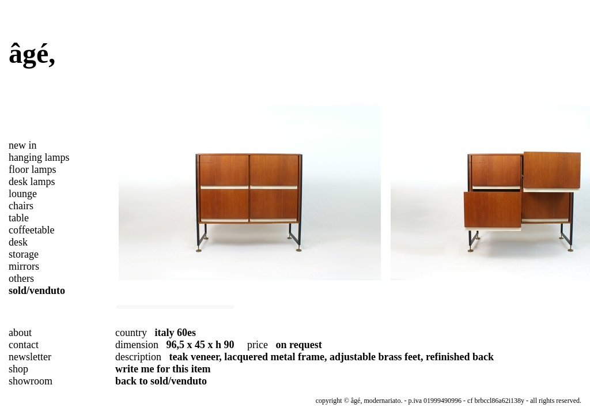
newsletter (30, 357)
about (20, 332)
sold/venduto (37, 290)
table (19, 218)
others (21, 278)
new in (23, 145)
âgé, (32, 53)
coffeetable (32, 230)
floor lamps (32, 169)
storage (24, 254)
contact (24, 344)
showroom (30, 381)
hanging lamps (39, 157)
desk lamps (32, 181)
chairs (21, 206)
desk (18, 242)
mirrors (24, 266)
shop (18, 369)
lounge (23, 193)
